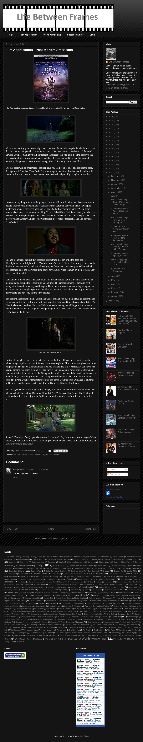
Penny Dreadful (83, 601)
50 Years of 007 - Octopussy (118, 270)
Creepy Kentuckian (117, 565)
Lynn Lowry (38, 595)
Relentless (78, 606)
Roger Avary (27, 611)
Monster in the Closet (63, 598)
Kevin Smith (13, 592)
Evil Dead (24, 574)
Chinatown (91, 562)
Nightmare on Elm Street (14, 600)
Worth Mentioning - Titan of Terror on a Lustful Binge (120, 202)
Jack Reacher (62, 587)
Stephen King (116, 616)
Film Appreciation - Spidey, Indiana (119, 254)
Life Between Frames (119, 62)
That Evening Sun (94, 622)
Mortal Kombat (80, 598)
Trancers (41, 635)
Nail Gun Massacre (95, 598)
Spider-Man (61, 616)
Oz (31, 601)
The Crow (59, 625)
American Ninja (81, 557)
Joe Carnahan (44, 590)
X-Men (129, 639)
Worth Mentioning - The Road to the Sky (127, 359)
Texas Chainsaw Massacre (71, 622)
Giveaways (51, 579)
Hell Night (89, 582)
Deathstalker (78, 568)
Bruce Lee (13, 562)
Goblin (61, 579)
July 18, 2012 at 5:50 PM (37, 469)
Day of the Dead (52, 568)
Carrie (61, 562)
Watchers (117, 635)
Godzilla (70, 579)
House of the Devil (87, 584)
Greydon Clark (84, 579)
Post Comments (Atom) (57, 538)
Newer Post (12, 529)
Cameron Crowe (38, 562)
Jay (123, 587)
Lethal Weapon (124, 592)
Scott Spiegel (132, 611)
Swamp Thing (125, 619)
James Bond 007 (87, 587)
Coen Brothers (58, 565)
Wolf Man (73, 639)
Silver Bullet (111, 614)
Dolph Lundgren (77, 571)
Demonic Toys (91, 568)
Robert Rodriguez (102, 609)
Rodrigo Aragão (13, 611)
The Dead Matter (52, 455)
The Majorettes (15, 630)
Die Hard (125, 568)
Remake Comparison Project (97, 606)
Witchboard (38, 639)
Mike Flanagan (134, 595)
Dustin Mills (132, 571)
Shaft (25, 614)
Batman (10, 559)
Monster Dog (48, 598)
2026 (111, 116)
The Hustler (62, 627)
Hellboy (99, 582)
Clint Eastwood (24, 565)
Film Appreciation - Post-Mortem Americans (119, 238)
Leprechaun (91, 592)
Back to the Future (134, 557)
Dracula (106, 571)
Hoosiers (28, 584)
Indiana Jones (116, 584)
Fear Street (56, 574)
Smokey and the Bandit (28, 617)
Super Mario (88, 619)
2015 (111, 160)
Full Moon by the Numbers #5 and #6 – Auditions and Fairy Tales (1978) (127, 319)
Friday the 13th (59, 576)
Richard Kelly (50, 609)
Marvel (83, 595)
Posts (111, 469)
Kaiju (122, 590)
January (115, 296)
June (113, 276)
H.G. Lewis (125, 579)
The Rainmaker (123, 630)
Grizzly (95, 579)
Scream (7, 614)
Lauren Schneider (77, 592)
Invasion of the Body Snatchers (33, 587)
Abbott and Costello (12, 557)
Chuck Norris (104, 562)
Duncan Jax (118, 571)
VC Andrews (107, 635)
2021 (111, 136)
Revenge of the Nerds (24, 609)
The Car (21, 625)
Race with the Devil (132, 603)
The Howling (50, 627)
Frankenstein (34, 576)
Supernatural (112, 619)
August (114, 192)
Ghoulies (21, 579)
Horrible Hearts (40, 584)
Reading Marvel (54, 606)
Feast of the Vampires (72, 574)
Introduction (8, 587)
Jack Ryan (73, 587)
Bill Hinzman (65, 559)
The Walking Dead (100, 633)
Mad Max (48, 595)
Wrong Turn (118, 639)
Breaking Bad (119, 559)
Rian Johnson (39, 609)
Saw (94, 611)
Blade (76, 559)
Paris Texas (52, 601)
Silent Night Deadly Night (93, 614)
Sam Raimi (83, 611)
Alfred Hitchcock (43, 557)
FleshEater (13, 576)
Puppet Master (94, 603)
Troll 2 (62, 635)
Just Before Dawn (111, 590)
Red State (67, 606)
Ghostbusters (9, 579)
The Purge (111, 630)
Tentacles (54, 622)
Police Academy (18, 603)
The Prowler (87, 630)
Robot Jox (137, 609)
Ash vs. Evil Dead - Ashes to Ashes (126, 430)
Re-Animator (40, 606)
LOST (30, 595)
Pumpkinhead (79, 603)
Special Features (75, 35)
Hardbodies (22, 582)
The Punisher (99, 630)
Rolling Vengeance (41, 611)
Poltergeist (31, 603)
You (137, 639)
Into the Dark (131, 584)
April (113, 284)
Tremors (51, 635)
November (116, 180)
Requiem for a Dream (121, 606)
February (115, 292)
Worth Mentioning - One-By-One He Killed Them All (119, 247)
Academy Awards (29, 557)
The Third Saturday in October (41, 633)
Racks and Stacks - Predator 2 (127, 402)
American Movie (66, 557)
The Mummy (47, 630)
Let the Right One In (107, 592)
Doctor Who (35, 571)
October (115, 184)
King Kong (27, 592)
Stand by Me (75, 617)
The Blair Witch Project (128, 622)
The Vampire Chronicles (82, 633)
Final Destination (114, 574)
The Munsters (61, 630)
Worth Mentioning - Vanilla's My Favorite (127, 416)
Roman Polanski (57, 611)
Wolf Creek (62, 639)
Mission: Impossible (32, 598)
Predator (42, 603)
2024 (111, 124)
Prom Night (65, 603)
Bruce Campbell (134, 559)
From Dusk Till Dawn (80, 576)
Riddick (76, 609)
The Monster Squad (31, 630)
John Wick (74, 590)
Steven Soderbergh (11, 619)
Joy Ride (84, 590)
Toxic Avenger (30, 635)
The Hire (26, 627)
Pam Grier (39, 600)
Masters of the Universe (118, 595)
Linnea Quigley (17, 595)
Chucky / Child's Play (121, 562)
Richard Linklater (64, 609)
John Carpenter (59, 590)
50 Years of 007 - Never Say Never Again (120, 229)
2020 (111, 140)
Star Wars (95, 617)
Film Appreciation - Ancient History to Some (120, 211)
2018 (111, 148)
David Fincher (20, 568)
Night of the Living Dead (126, 598)
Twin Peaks (71, 635)
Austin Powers (118, 557)
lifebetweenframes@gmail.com (120, 84)
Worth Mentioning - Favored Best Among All (119, 220)
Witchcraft (49, 639)
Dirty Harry (136, 568)
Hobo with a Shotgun (14, 584)
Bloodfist (85, 559)
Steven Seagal (132, 617)
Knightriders (39, 592)
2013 (111, 168)
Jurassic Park (96, 590)
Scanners (103, 611)
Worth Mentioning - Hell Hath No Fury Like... (120, 262)
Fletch (23, 576)
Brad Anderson (106, 559)
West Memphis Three (23, 639)
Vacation (81, 635)
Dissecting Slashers (17, 571)
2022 (111, 132)
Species (50, 617)
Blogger (87, 736)
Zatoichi (19, 642)
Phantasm (95, 601)
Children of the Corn (75, 562)
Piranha (125, 601)
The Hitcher (37, 627)
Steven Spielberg (30, 619)
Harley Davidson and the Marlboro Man (42, 582)
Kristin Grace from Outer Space (57, 592)
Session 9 (17, 614)
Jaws (115, 587)
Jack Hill (50, 587)
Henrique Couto (122, 582)
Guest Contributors (36, 455)
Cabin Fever (24, 562)
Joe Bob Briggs (27, 590)
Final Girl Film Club (133, 574)
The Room (135, 630)
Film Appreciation (28, 35)
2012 (111, 172)
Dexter (102, 568)
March (114, 288)
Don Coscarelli (93, 571)
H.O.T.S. (136, 579)
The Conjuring (31, 625)
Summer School (75, 619)
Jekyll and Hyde (135, 587)
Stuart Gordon (47, 619)
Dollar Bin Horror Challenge (56, 571)
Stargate (104, 617)
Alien (56, 557)
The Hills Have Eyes (12, 627)
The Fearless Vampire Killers (102, 625)
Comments (113, 474)
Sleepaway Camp (124, 614)
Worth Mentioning (52, 35)
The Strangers (21, 633)
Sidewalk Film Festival (73, 614)
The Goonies (119, 625)
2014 (111, 164)
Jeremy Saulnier (12, 590)
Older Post (90, 529)
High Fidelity (137, 582)
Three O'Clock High (128, 633)
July (113, 196)
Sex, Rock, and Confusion (125, 345)
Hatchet (61, 582)
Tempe (44, 622)
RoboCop (127, 609)
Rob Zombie (86, 609)
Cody (39, 565)
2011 (111, 301)
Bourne (94, 559)
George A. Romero (128, 576)
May (113, 280)
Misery (19, 598)
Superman (99, 619)
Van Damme (93, 635)
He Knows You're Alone (76, 582)
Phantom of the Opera (110, 601)
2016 (111, 156)
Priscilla (53, 603)
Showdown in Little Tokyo (54, 614)
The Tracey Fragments (63, 633)
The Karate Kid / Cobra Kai (95, 627)
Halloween (8, 582)
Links (92, 35)
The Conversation (47, 625)
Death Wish (66, 568)
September (116, 188)
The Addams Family (110, 622)
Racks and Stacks (11, 606)
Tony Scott (19, 635)
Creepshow (101, 565)
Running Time (71, 611)
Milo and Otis (9, 598)
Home (11, 35)
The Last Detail (115, 627)
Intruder (17, 587)
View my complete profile (117, 88)
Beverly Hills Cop (39, 559)
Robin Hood (117, 609)
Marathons (72, 595)
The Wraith (115, 633)
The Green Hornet (132, 625)
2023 (111, 128)
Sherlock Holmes (36, 614)
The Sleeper (8, 633)
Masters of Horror (100, 595)
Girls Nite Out (39, 579)
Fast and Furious (40, 574)
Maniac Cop (60, 595)
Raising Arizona (27, 606)
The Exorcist (84, 625)
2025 (111, 120)
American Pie (94, 557)
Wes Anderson (129, 635)
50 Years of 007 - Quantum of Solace (126, 445)
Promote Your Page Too (114, 497)
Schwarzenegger (116, 611)
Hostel (74, 584)
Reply (15, 477)
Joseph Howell (19, 469)
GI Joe (29, 579)
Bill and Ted (52, 559)
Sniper (41, 617)
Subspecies (61, 619)
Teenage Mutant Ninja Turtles (27, 622)
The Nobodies (74, 630)
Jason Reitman (104, 587)
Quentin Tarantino (112, 603)
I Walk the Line (103, 584)
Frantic (47, 576)
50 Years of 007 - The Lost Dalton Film (127, 388)
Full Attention (98, 576)
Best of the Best (23, 559)
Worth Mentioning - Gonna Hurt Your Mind (126, 375)
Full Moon (111, 576)
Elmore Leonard (10, 574)
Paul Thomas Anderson (67, 601)
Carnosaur (52, 562)
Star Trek (85, 617)
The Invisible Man (75, 627)
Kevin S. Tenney (135, 590)
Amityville (105, 557)
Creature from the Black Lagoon (80, 565)
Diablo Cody (114, 568)
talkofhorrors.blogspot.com (20, 444)
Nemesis (109, 598)
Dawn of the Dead (36, 568)
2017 (111, 152)
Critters (129, 565)
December (116, 176)
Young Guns (9, 642)
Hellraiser (108, 582)
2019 (111, 144)
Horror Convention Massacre (59, 584)
